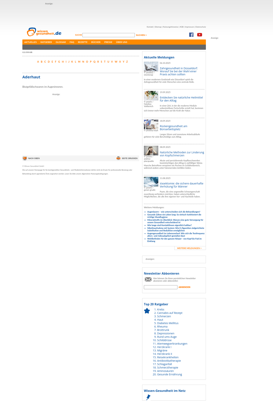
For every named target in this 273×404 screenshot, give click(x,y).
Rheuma (162, 326)
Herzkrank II (164, 354)
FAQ (72, 42)
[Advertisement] (114, 13)
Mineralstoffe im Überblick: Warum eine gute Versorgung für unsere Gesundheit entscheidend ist (175, 221)
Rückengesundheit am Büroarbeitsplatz (173, 127)
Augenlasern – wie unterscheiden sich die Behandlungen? (173, 211)
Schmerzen (164, 316)
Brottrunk (163, 330)
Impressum (189, 27)
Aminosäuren (165, 371)
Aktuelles (30, 42)
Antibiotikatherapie (169, 360)
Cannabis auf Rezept (169, 313)
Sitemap (158, 27)
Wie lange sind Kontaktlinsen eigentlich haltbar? (169, 225)
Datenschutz (200, 27)
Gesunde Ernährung (169, 374)
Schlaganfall (164, 364)
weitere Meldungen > (189, 248)
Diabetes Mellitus (167, 323)
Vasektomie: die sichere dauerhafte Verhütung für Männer (181, 185)
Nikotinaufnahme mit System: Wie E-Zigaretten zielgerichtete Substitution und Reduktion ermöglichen (175, 229)
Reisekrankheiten (168, 357)
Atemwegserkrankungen (172, 343)
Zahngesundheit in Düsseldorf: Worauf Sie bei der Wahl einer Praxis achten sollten (179, 71)
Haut (160, 319)
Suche (78, 35)
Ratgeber (46, 42)
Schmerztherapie (167, 367)
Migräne (162, 350)
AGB (181, 27)
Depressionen (165, 333)
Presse (108, 42)
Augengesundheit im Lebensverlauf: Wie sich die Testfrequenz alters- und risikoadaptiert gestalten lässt (176, 234)
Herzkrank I (164, 347)
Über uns (121, 42)
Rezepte (82, 42)
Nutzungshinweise (170, 27)
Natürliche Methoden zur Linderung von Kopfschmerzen (182, 153)
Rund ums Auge (167, 337)
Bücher (95, 42)
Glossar (61, 42)
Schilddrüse (164, 340)
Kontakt (150, 27)
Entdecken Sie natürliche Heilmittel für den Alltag (181, 99)
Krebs (160, 309)
